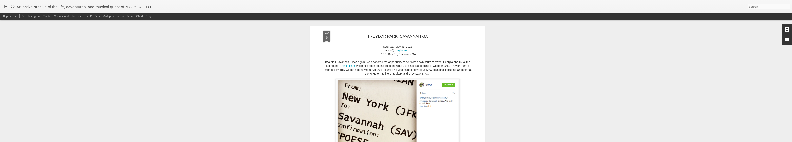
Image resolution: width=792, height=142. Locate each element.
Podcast (77, 16)
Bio (23, 16)
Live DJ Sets (92, 16)
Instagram (34, 16)
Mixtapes (108, 16)
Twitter (47, 16)
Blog (148, 16)
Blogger (401, 140)
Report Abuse (413, 140)
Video (120, 16)
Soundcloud (61, 16)
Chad (139, 16)
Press (129, 16)
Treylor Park (347, 21)
